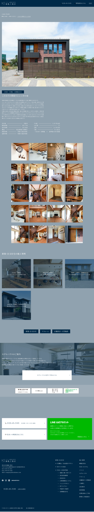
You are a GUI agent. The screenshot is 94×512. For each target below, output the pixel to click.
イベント (81, 471)
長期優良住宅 (64, 492)
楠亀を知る (82, 464)
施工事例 (82, 461)
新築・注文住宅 (31, 331)
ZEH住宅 (62, 479)
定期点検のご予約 (84, 494)
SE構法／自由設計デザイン (65, 464)
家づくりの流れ (61, 467)
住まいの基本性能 (62, 471)
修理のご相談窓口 (84, 497)
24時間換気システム (65, 481)
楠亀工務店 (20, 508)
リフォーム (45, 331)
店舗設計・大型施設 (61, 331)
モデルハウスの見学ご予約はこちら (47, 375)
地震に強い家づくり (65, 473)
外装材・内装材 (64, 489)
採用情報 (82, 491)
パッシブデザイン (64, 484)
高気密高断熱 (64, 476)
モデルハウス (83, 474)
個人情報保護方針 (30, 508)
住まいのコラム (83, 467)
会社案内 (82, 487)
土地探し (81, 484)
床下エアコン (63, 487)
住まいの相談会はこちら (14, 435)
